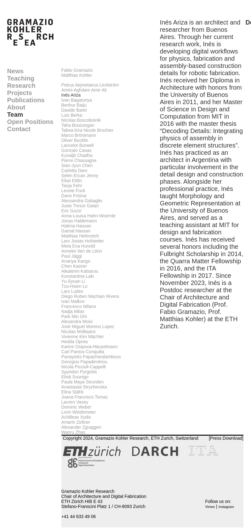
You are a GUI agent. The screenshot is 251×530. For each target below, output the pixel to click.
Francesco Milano (78, 306)
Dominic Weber (76, 407)
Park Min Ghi (74, 316)
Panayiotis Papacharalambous (91, 356)
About (16, 107)
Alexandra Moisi (77, 321)
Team (15, 114)
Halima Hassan (76, 225)
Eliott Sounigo (74, 376)
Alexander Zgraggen (81, 427)
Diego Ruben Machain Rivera (90, 296)
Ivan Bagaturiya (76, 100)
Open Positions (30, 121)
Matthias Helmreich (80, 235)
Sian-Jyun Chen (77, 165)
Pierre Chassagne (79, 160)
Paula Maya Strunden (82, 381)
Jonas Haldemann (79, 220)
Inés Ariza (71, 95)
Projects (19, 92)
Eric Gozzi (71, 210)
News (15, 71)
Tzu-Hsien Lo (74, 286)
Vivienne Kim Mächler (82, 336)
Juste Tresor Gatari (80, 205)
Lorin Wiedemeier (78, 412)
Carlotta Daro (74, 170)
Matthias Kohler (76, 75)
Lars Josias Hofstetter (82, 240)
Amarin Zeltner (75, 422)
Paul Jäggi (71, 256)
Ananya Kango (75, 261)
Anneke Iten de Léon (81, 251)
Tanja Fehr (71, 185)
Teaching (20, 78)
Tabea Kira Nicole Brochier (87, 130)
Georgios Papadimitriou (84, 361)
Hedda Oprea (74, 341)
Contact (19, 129)
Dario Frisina (73, 195)
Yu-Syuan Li (73, 281)
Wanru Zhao (73, 432)
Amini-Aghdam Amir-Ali (84, 89)
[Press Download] (226, 438)
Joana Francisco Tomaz (84, 396)
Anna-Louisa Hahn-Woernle (88, 215)
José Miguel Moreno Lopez (87, 326)
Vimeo (210, 507)
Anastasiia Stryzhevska (84, 386)
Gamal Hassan (76, 230)
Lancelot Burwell (77, 145)
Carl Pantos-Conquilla (82, 351)
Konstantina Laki (77, 276)
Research (21, 85)
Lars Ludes (72, 291)
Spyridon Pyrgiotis (79, 371)
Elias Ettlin (71, 180)
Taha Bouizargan (77, 125)
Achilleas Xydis (76, 417)
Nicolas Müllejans (78, 331)
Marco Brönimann (78, 135)
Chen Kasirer (74, 266)
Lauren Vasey (74, 401)
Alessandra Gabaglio (81, 200)
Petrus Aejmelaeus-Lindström (90, 84)
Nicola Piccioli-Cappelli (83, 366)
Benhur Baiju (74, 105)
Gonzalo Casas (76, 150)
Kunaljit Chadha (77, 155)
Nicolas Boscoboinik (81, 120)
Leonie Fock (73, 190)
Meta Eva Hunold (78, 245)
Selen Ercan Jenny (80, 175)
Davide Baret (74, 110)
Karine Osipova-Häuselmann (89, 346)
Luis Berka (71, 115)
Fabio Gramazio (77, 70)
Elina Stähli (72, 391)
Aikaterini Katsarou (80, 271)
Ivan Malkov (73, 301)
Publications (26, 100)
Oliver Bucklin (74, 140)
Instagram (226, 507)
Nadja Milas (72, 311)
